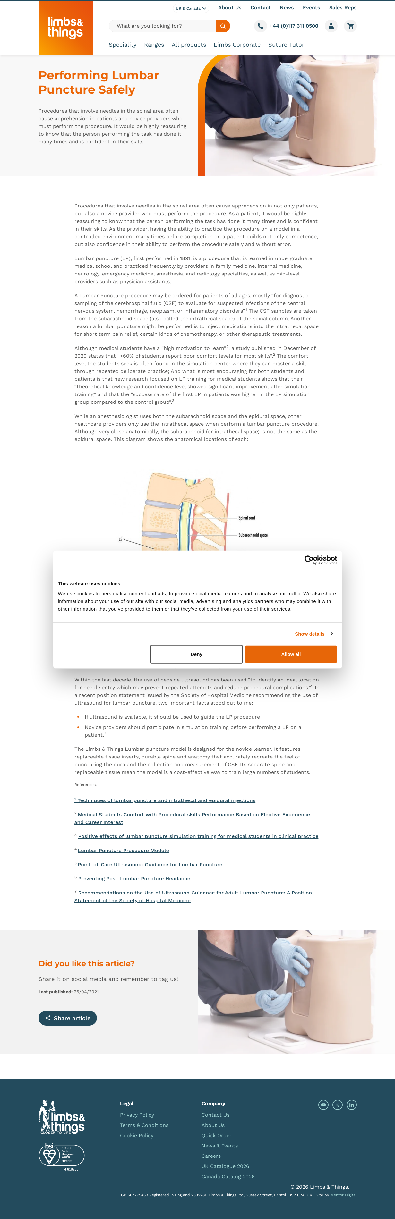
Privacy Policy (137, 1115)
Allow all (291, 654)
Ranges (154, 44)
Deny (196, 654)
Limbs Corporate (237, 44)
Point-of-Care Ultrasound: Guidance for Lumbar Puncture (150, 864)
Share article (67, 1018)
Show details (310, 633)
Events (311, 7)
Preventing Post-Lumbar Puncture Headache (134, 879)
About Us (230, 7)
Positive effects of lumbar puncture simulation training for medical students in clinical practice (198, 836)
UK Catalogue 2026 (225, 1166)
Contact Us (215, 1115)
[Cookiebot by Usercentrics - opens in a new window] (309, 560)
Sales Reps (343, 7)
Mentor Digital (344, 1195)
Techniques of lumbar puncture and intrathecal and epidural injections (165, 800)
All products (189, 44)
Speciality (122, 44)
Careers (211, 1156)
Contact (261, 7)
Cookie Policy (136, 1135)
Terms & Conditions (144, 1125)
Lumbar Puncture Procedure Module (123, 850)
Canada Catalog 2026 (228, 1176)
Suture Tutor (286, 44)
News (287, 7)
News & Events (220, 1146)
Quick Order (217, 1135)
